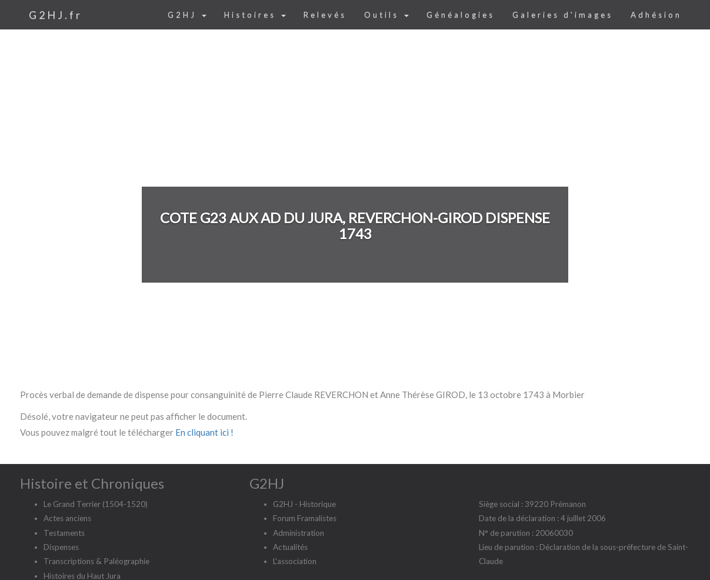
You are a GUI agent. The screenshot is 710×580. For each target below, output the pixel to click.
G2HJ (187, 14)
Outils (386, 14)
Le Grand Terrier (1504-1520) (96, 504)
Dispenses (61, 547)
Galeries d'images (562, 14)
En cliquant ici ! (204, 432)
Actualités (290, 547)
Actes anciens (67, 518)
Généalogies (460, 14)
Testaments (64, 533)
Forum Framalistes (304, 518)
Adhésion (656, 14)
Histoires (255, 14)
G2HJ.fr (55, 14)
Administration (298, 533)
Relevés (325, 14)
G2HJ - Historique (304, 504)
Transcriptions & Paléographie (96, 561)
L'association (294, 561)
